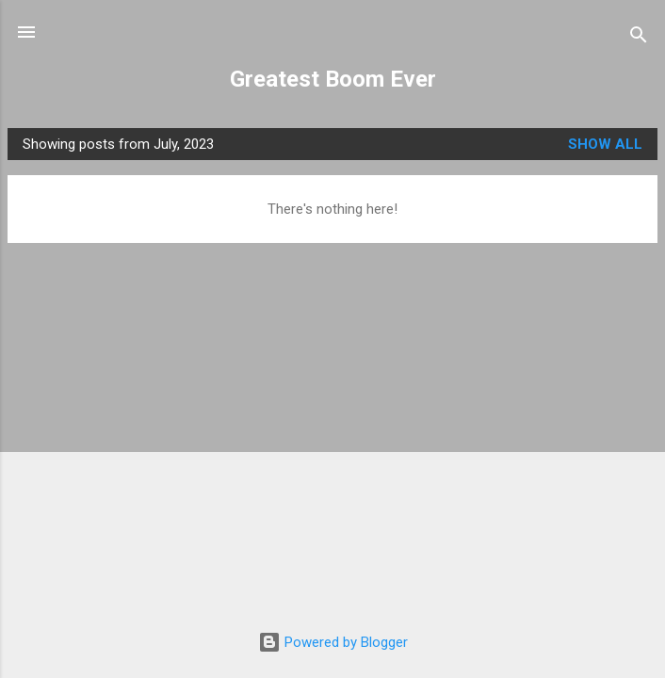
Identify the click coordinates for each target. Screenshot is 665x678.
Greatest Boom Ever (333, 79)
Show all (605, 144)
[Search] (638, 38)
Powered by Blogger (333, 642)
